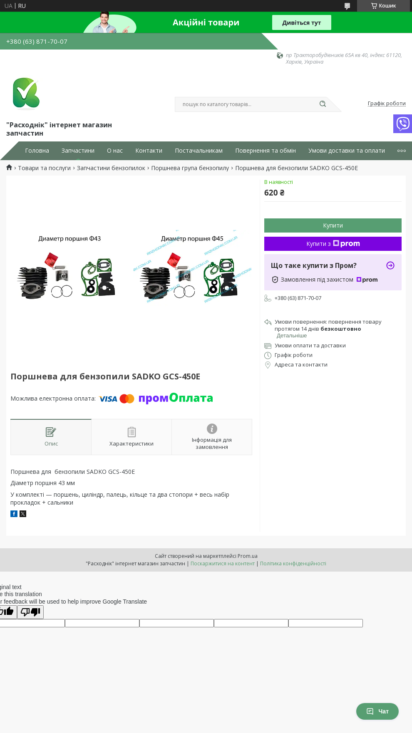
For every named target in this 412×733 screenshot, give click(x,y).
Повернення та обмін (265, 151)
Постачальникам (199, 151)
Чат (377, 711)
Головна (37, 151)
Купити (333, 225)
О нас (115, 151)
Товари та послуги (44, 168)
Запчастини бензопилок (111, 168)
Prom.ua (248, 556)
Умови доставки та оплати (346, 151)
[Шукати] (322, 104)
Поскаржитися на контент (223, 563)
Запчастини (78, 151)
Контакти (148, 151)
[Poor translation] (30, 612)
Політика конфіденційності (293, 563)
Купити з (333, 244)
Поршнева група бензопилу (190, 168)
